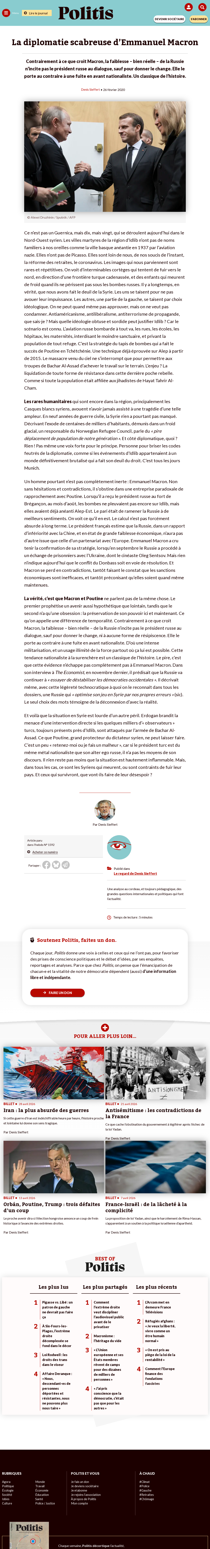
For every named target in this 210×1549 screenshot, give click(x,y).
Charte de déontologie (76, 1520)
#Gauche (145, 1397)
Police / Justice (45, 1410)
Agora (6, 1388)
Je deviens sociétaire (84, 1393)
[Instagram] (90, 1535)
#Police (144, 1393)
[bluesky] (64, 1535)
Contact (20, 1520)
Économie (41, 1397)
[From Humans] (102, 1534)
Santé (39, 1406)
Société (7, 1401)
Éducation (41, 1401)
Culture (7, 1410)
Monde (39, 1388)
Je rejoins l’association (85, 1401)
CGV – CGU (105, 1520)
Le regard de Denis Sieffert (135, 873)
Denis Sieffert (90, 89)
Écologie (7, 1397)
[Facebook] (51, 1535)
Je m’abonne (79, 1397)
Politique (8, 1393)
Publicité (169, 1520)
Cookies (187, 1520)
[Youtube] (77, 1535)
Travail (39, 1393)
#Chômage (146, 1406)
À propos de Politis (83, 1406)
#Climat (144, 1388)
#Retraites (146, 1401)
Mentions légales (43, 1520)
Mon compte (79, 1410)
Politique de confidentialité (139, 1520)
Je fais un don (79, 1388)
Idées (5, 1406)
